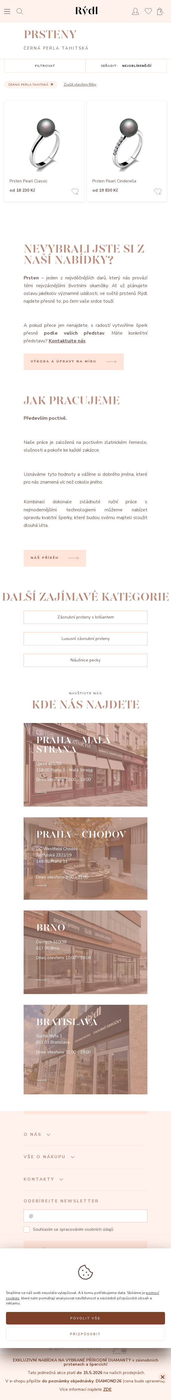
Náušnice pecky (85, 660)
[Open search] (21, 11)
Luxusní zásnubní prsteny (86, 638)
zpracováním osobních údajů (86, 1229)
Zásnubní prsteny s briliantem (85, 617)
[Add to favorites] (75, 192)
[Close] (162, 1377)
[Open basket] (162, 11)
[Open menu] (7, 12)
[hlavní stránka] (86, 16)
